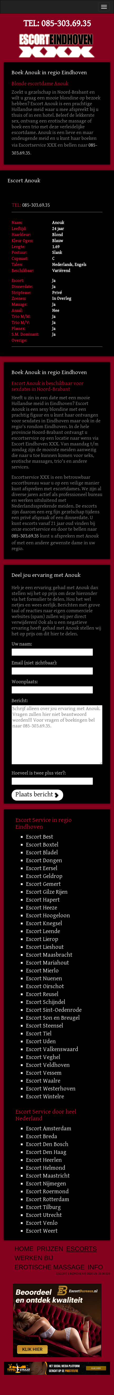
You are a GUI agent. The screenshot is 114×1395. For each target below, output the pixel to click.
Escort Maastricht (48, 1175)
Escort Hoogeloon (48, 915)
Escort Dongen (44, 860)
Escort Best (39, 836)
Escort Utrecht (44, 1215)
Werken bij (33, 1257)
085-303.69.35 (66, 23)
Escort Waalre (43, 1080)
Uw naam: (22, 644)
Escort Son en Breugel (53, 1017)
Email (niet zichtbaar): (34, 663)
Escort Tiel (39, 1033)
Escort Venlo (42, 1223)
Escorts (81, 1248)
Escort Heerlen (44, 1160)
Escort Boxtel (42, 844)
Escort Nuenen (44, 978)
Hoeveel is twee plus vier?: (39, 773)
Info (95, 1267)
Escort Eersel (41, 868)
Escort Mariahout (47, 962)
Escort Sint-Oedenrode (54, 1010)
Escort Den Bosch (47, 1144)
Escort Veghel (43, 1057)
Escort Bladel (42, 852)
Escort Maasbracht (49, 954)
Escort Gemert (43, 884)
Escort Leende (43, 931)
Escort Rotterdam (47, 1199)
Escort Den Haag (46, 1152)
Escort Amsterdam (48, 1128)
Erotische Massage (49, 1267)
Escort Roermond (47, 1191)
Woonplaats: (25, 682)
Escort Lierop (42, 939)
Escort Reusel (42, 994)
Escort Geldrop (44, 876)
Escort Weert (42, 1230)
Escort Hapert (43, 899)
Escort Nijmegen (46, 1183)
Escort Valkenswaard (52, 1049)
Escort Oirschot (45, 986)
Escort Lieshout (45, 947)
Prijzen (50, 1248)
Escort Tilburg (43, 1207)
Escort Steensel (44, 1025)
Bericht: (20, 701)
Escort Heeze (41, 907)
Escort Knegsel (44, 923)
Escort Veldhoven (48, 1065)
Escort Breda (41, 1136)
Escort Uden (41, 1041)
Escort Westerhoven (51, 1088)
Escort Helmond (45, 1167)
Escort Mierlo (42, 970)
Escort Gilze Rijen (47, 891)
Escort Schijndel (45, 1002)
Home (23, 1248)
